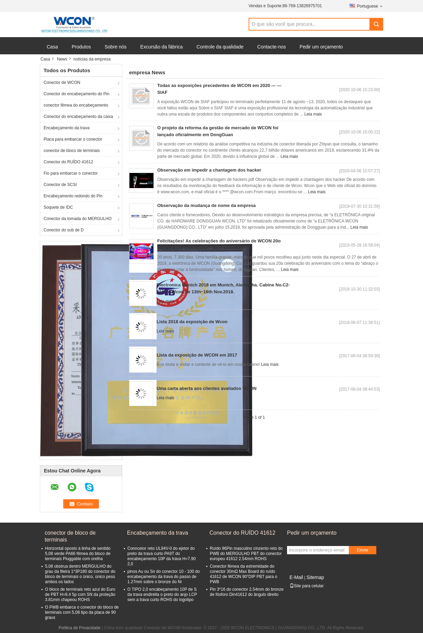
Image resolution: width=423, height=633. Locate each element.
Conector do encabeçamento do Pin (76, 93)
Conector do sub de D (64, 230)
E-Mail (296, 577)
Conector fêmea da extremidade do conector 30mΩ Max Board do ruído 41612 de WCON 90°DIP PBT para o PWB (243, 574)
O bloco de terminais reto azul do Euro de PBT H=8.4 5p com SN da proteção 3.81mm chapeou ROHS (80, 594)
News (62, 59)
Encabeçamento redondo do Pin (73, 196)
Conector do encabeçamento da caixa (78, 116)
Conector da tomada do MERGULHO (78, 218)
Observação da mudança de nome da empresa (206, 205)
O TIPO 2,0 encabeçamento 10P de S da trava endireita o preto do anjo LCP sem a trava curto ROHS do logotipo (162, 594)
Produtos (81, 47)
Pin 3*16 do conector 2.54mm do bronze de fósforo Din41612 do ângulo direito (247, 592)
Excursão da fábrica (161, 47)
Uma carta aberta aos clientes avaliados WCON (206, 388)
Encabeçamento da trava (66, 127)
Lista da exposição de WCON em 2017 (197, 355)
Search (376, 24)
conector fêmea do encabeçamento (76, 105)
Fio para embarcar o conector (71, 173)
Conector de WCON (62, 82)
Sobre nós (116, 47)
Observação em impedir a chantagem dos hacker (209, 170)
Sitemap (315, 577)
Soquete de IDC (58, 207)
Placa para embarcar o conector (73, 139)
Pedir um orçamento (321, 47)
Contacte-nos (271, 47)
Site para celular (307, 585)
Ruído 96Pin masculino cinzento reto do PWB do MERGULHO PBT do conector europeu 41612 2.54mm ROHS (246, 553)
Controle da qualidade (219, 47)
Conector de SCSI (60, 184)
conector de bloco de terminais (72, 150)
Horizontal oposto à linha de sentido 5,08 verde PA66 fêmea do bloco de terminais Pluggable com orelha (78, 553)
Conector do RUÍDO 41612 (68, 162)
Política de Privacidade (80, 627)
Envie (362, 550)
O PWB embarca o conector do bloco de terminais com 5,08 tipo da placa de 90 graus (82, 612)
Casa (52, 47)
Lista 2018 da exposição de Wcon (192, 321)
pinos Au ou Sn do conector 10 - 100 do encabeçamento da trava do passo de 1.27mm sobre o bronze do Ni (163, 576)
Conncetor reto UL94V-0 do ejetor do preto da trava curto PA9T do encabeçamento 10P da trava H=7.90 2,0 (161, 556)
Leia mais (313, 114)
